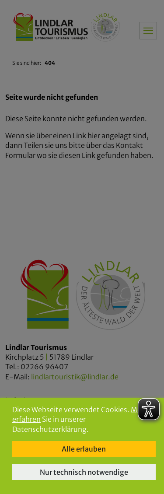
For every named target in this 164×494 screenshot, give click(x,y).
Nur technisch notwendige (84, 472)
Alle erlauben (84, 449)
